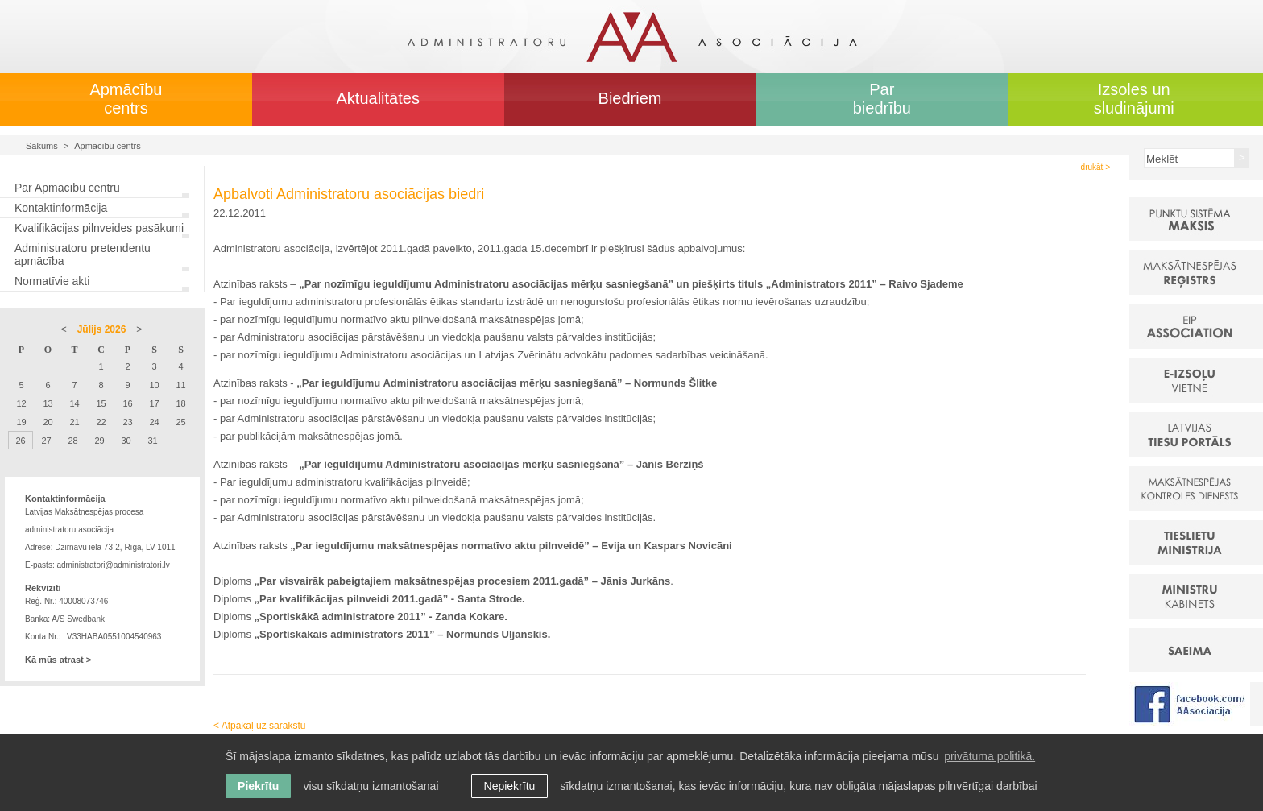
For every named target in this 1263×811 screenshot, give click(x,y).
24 (154, 422)
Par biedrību (882, 99)
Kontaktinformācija (60, 207)
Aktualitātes (378, 98)
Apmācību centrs (125, 99)
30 (125, 440)
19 (21, 422)
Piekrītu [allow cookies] (258, 786)
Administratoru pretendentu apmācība (82, 254)
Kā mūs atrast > (58, 659)
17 (154, 403)
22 (101, 422)
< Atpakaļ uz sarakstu (259, 725)
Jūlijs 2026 (101, 329)
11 (180, 385)
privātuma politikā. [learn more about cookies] (989, 756)
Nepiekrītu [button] (510, 786)
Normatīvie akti (51, 281)
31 (152, 440)
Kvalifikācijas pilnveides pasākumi (99, 227)
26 (20, 440)
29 (99, 440)
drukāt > (1095, 167)
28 (72, 440)
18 (180, 403)
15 (101, 403)
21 (74, 422)
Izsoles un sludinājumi (1134, 99)
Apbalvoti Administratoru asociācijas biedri (348, 194)
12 (21, 403)
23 (127, 422)
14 (74, 403)
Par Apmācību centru (67, 187)
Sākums (42, 146)
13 (47, 403)
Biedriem (630, 98)
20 (47, 422)
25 (180, 422)
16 (127, 403)
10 (154, 385)
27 (46, 440)
